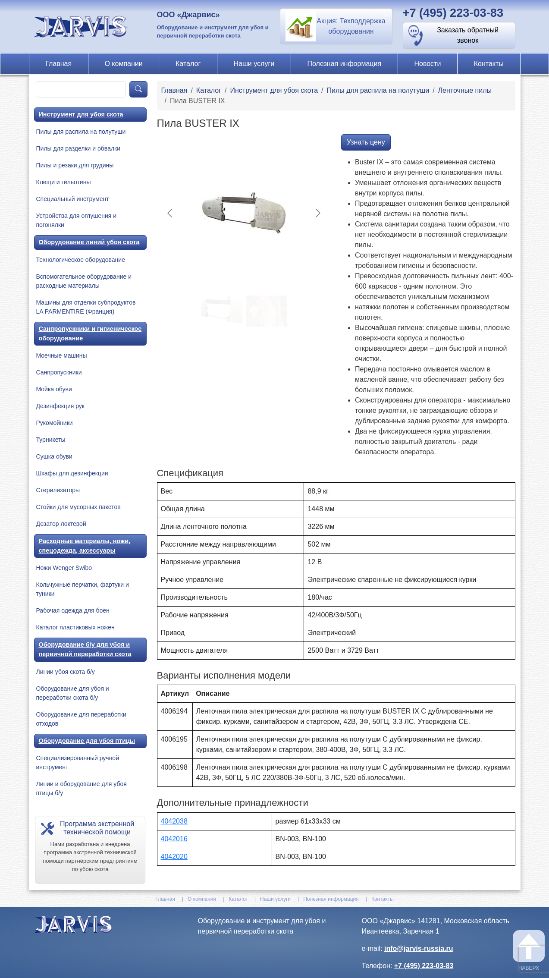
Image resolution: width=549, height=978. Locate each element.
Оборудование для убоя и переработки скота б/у (72, 693)
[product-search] (81, 89)
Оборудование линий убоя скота (89, 242)
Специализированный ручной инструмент (77, 762)
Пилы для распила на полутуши (81, 131)
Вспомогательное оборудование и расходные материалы (84, 281)
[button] (336, 26)
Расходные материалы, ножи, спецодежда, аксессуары (85, 546)
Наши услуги (254, 63)
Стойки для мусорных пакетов (78, 506)
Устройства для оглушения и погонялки (76, 220)
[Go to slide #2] (266, 311)
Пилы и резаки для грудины (75, 165)
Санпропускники (59, 372)
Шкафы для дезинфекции (72, 473)
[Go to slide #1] (221, 311)
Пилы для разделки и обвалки (78, 148)
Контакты (489, 63)
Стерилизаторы (58, 490)
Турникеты (51, 439)
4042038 (174, 821)
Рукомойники (54, 422)
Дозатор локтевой (61, 523)
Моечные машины (61, 355)
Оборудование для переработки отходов (81, 719)
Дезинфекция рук (60, 406)
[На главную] (82, 26)
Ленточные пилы (465, 90)
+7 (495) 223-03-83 (453, 12)
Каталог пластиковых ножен (75, 627)
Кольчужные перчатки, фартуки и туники (82, 589)
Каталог (188, 63)
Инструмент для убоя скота (81, 114)
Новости (427, 63)
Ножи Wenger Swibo (64, 567)
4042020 (174, 856)
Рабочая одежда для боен (73, 610)
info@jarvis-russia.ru (418, 948)
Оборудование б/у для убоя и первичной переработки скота (85, 649)
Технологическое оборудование (80, 259)
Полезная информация (344, 63)
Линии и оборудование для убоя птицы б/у (81, 788)
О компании (123, 63)
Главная (58, 63)
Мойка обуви (54, 389)
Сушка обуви (54, 456)
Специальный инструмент (72, 198)
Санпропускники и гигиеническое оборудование (90, 333)
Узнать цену (366, 142)
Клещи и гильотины (63, 182)
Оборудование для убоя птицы (87, 740)
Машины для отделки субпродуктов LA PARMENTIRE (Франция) (86, 307)
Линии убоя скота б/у (65, 671)
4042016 (174, 839)
